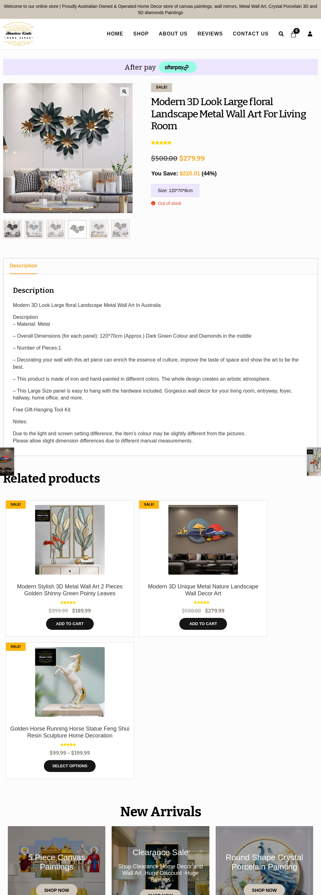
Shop (138, 33)
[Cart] (292, 34)
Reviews (207, 33)
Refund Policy (279, 857)
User (310, 34)
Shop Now (57, 757)
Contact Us (248, 33)
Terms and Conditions (217, 857)
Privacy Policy (155, 857)
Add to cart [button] (42, 630)
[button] (124, 91)
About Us (170, 33)
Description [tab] (23, 265)
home (112, 33)
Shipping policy (160, 867)
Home (27, 857)
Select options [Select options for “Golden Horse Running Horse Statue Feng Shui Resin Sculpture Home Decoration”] (200, 630)
